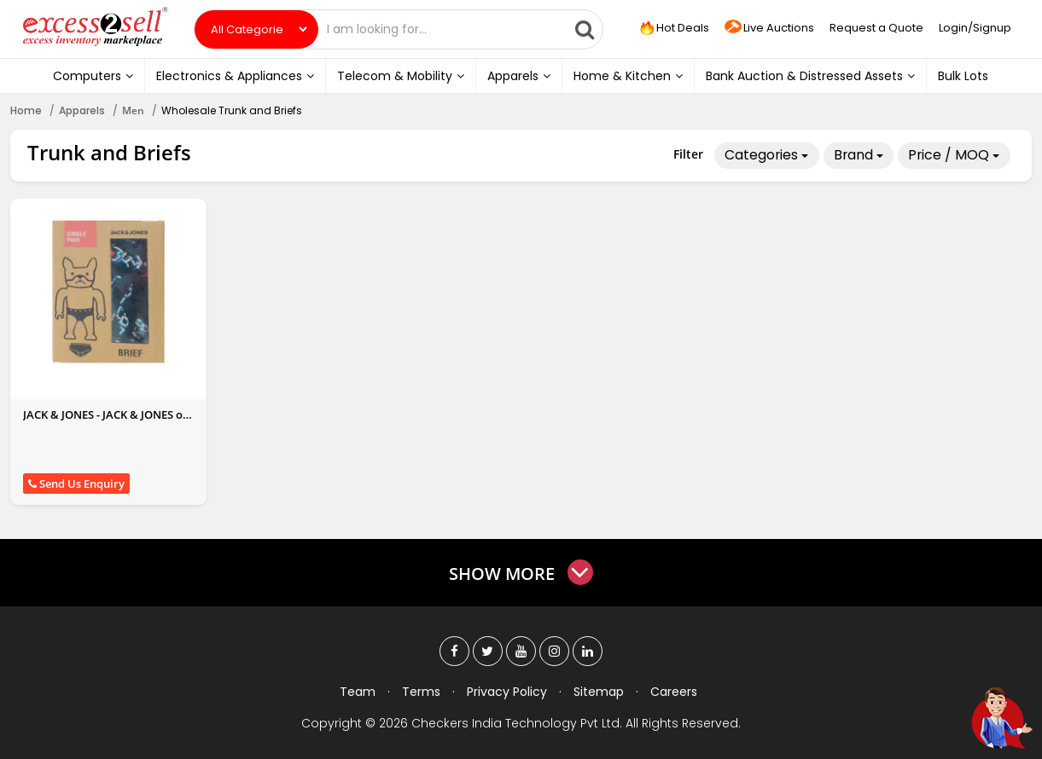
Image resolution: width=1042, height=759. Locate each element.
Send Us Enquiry (76, 483)
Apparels (518, 75)
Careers (673, 691)
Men (133, 110)
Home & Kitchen (628, 75)
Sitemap (598, 691)
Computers (93, 75)
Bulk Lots (963, 75)
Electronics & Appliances (235, 75)
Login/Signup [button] (975, 28)
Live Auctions (769, 29)
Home (26, 110)
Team (357, 691)
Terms (421, 691)
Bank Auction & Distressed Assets (810, 75)
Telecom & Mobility (400, 75)
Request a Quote (876, 28)
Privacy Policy (507, 691)
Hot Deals (673, 28)
